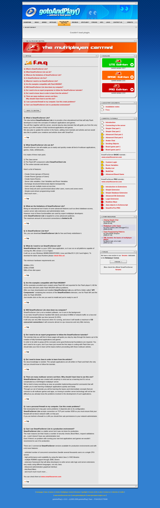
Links (100, 492)
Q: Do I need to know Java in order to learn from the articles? (46, 93)
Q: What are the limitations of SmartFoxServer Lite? (43, 75)
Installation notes (112, 107)
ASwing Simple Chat (111, 220)
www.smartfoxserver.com (51, 476)
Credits (121, 492)
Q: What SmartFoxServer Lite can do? (37, 72)
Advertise (115, 492)
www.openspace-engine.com (96, 495)
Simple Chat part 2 (113, 131)
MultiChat (109, 171)
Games (51, 492)
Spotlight (84, 492)
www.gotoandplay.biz (79, 495)
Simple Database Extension (117, 193)
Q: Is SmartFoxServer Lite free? (35, 78)
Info (96, 492)
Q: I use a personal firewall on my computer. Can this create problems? (50, 102)
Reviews (77, 492)
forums (118, 269)
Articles (57, 492)
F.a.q (107, 110)
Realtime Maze (111, 202)
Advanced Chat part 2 (114, 137)
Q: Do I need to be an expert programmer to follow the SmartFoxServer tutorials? (53, 90)
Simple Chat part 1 (113, 128)
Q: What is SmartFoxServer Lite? (36, 69)
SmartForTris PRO (113, 208)
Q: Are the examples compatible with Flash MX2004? (43, 84)
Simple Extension (113, 190)
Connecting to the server (115, 125)
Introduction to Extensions (116, 187)
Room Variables (112, 165)
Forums (91, 492)
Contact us (107, 492)
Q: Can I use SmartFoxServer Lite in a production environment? (47, 105)
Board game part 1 (113, 147)
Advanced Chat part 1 (114, 134)
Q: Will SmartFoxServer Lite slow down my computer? (43, 87)
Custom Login (111, 162)
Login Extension (112, 199)
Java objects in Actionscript (117, 205)
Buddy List (110, 168)
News (46, 492)
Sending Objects (112, 143)
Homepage (39, 492)
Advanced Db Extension (115, 196)
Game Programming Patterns (114, 232)
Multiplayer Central (67, 492)
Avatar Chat (110, 140)
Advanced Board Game (115, 174)
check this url (59, 256)
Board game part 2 (113, 150)
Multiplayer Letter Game (112, 226)
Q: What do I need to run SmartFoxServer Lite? (41, 81)
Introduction (110, 122)
